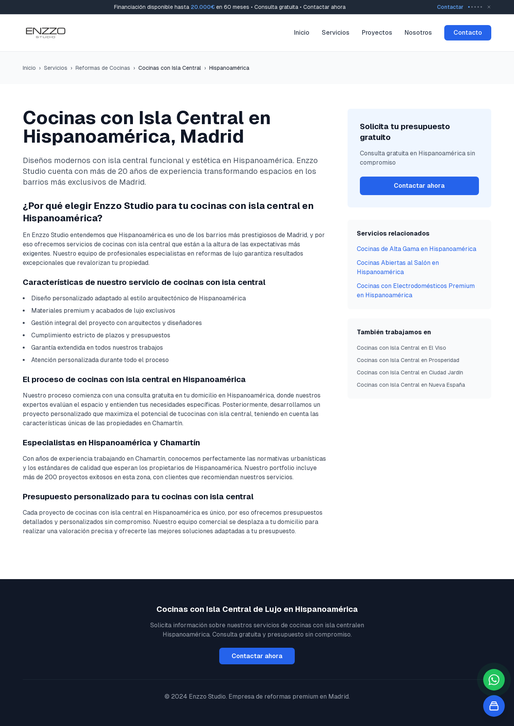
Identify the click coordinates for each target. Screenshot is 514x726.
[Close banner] (489, 7)
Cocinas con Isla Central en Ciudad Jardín (410, 372)
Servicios (335, 32)
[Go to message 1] (469, 7)
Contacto (468, 32)
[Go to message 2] (472, 7)
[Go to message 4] (478, 7)
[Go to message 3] (475, 7)
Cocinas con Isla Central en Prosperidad (408, 360)
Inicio (301, 32)
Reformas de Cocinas (103, 68)
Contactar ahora (419, 185)
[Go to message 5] (481, 7)
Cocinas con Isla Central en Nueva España (411, 385)
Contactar (450, 7)
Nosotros (418, 32)
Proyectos (377, 32)
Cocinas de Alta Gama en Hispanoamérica (416, 249)
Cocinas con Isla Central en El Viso (401, 348)
